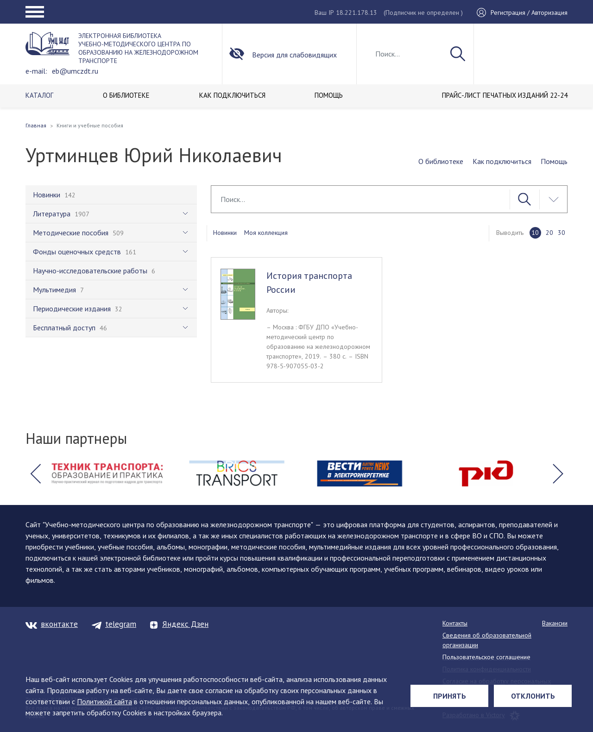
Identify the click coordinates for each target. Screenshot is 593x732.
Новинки (225, 232)
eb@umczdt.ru (75, 71)
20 (549, 232)
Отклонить (533, 695)
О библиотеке (440, 161)
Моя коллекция (266, 232)
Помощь (554, 161)
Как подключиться (502, 161)
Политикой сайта (104, 701)
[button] (35, 473)
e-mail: (36, 71)
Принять (449, 695)
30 (561, 232)
